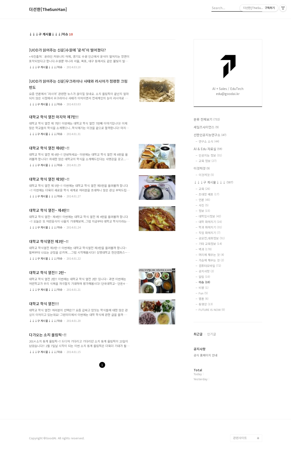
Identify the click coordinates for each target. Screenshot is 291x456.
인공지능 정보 (210, 155)
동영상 (206, 304)
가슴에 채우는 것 (211, 260)
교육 (204, 189)
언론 (204, 200)
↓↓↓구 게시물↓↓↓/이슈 (45, 67)
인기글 (211, 334)
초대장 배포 (209, 194)
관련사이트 (240, 438)
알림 (204, 276)
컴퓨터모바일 (210, 265)
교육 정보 (207, 161)
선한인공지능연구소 (210, 135)
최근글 (198, 334)
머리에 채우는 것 (211, 254)
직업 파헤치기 (209, 233)
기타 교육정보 (210, 244)
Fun (203, 293)
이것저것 (202, 168)
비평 (203, 287)
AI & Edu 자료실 (208, 149)
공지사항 (206, 271)
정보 (204, 211)
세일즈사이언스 (206, 127)
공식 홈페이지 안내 (205, 355)
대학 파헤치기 (210, 222)
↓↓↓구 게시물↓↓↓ (213, 182)
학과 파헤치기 (210, 227)
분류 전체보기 (207, 119)
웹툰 (203, 298)
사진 (203, 205)
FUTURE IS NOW (212, 309)
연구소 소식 (209, 141)
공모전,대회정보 (212, 238)
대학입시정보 (210, 216)
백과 (205, 249)
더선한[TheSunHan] (48, 9)
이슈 (204, 282)
